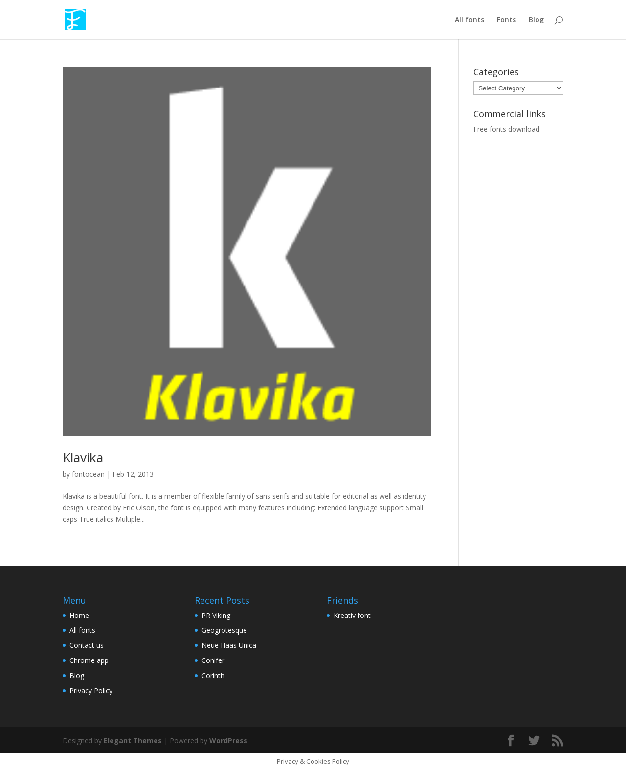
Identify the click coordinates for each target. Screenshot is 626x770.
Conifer (212, 660)
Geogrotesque (224, 630)
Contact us (86, 645)
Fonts (506, 20)
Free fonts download (506, 128)
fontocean (88, 474)
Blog (536, 20)
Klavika (83, 457)
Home (79, 615)
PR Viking (215, 615)
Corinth (212, 675)
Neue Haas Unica (228, 645)
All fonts (469, 20)
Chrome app (89, 660)
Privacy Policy (90, 690)
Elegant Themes (133, 740)
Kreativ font (352, 615)
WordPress (228, 740)
